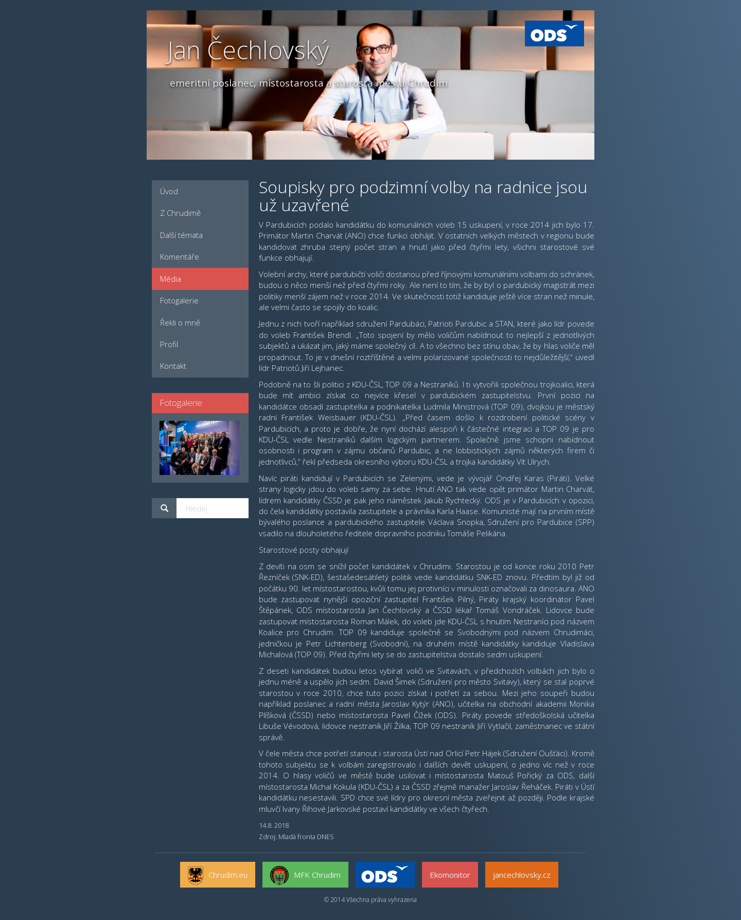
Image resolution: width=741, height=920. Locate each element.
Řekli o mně (180, 322)
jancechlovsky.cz (522, 875)
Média (170, 279)
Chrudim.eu (218, 875)
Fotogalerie (179, 300)
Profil (169, 344)
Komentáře (179, 256)
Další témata (181, 235)
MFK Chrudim (305, 875)
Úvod (169, 191)
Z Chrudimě (180, 213)
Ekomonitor (450, 875)
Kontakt (173, 366)
